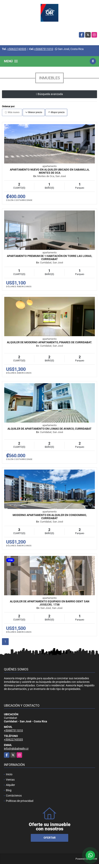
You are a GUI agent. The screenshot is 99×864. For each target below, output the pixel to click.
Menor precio (33, 112)
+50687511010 (43, 49)
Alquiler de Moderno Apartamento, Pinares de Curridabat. (49, 342)
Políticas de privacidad (19, 800)
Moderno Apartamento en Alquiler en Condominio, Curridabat (50, 516)
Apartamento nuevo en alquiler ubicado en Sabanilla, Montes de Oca (49, 171)
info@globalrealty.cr (16, 748)
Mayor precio (56, 112)
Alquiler (10, 784)
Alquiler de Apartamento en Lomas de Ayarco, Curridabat (49, 428)
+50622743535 (16, 49)
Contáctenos (14, 795)
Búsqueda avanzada (49, 94)
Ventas (10, 779)
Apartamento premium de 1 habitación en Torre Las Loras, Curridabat (49, 257)
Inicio (9, 774)
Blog (8, 790)
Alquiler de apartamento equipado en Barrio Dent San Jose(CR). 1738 (49, 603)
